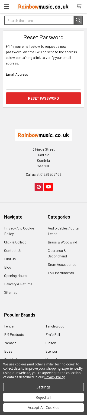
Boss (8, 351)
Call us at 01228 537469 (43, 174)
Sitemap (10, 292)
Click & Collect (15, 242)
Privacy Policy (54, 377)
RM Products (14, 334)
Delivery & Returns (18, 284)
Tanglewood (54, 326)
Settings (43, 387)
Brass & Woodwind (62, 242)
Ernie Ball (52, 334)
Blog (7, 267)
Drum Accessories (62, 264)
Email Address (17, 74)
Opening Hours (15, 275)
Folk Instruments (61, 272)
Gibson (50, 343)
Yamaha (10, 343)
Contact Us (13, 250)
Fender (9, 326)
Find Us (10, 258)
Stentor (51, 351)
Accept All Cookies (43, 407)
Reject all (43, 397)
